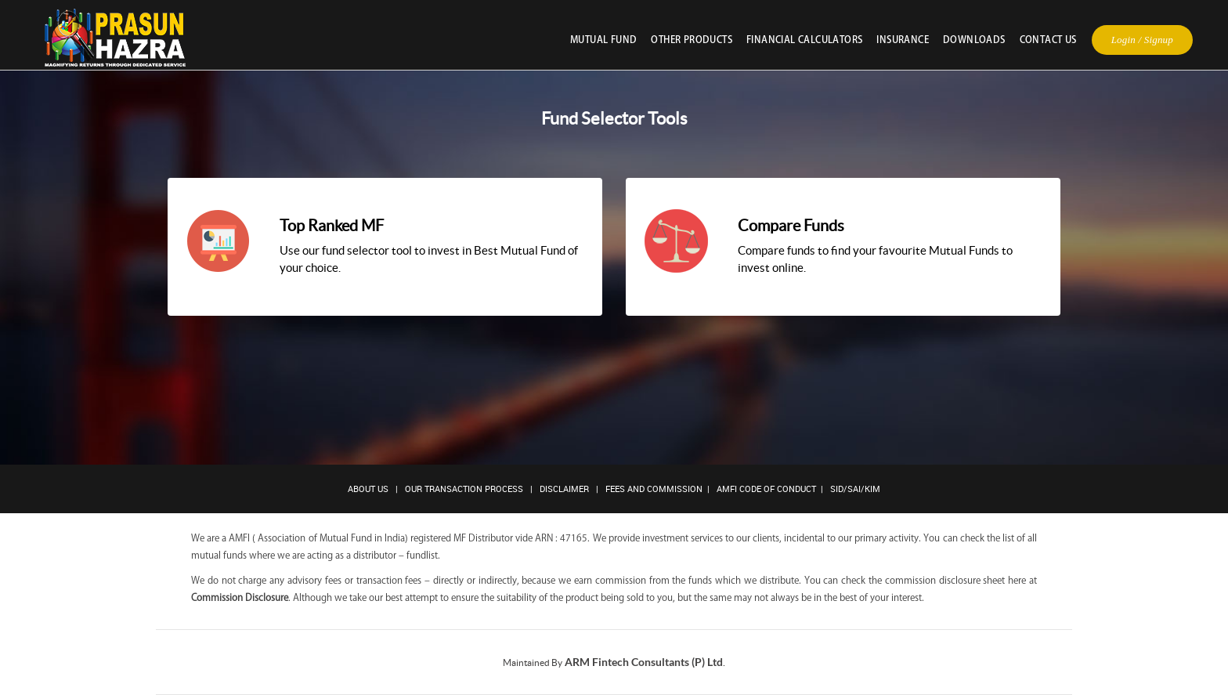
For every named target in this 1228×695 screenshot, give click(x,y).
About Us (368, 488)
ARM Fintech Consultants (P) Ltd (644, 661)
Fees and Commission (653, 488)
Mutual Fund (603, 39)
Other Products (691, 39)
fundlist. (423, 554)
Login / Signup (1142, 39)
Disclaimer (564, 488)
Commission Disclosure (239, 597)
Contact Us (1048, 39)
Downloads (974, 39)
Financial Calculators (804, 39)
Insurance (902, 39)
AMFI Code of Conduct (766, 488)
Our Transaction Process (464, 488)
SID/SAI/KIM (855, 488)
